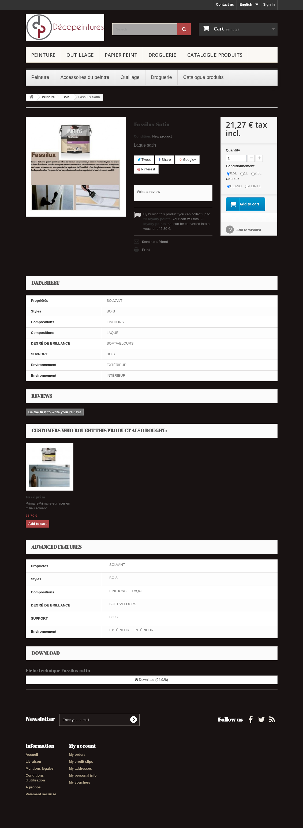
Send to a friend (155, 242)
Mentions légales (40, 768)
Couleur (233, 179)
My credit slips (81, 762)
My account (82, 746)
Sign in (269, 4)
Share (165, 160)
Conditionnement (241, 166)
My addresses (80, 768)
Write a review (148, 192)
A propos (33, 787)
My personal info (82, 775)
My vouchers (79, 782)
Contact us (225, 4)
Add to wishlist (248, 230)
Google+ (187, 160)
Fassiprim (35, 496)
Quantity (233, 150)
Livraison (33, 762)
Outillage (80, 55)
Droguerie (162, 55)
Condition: (142, 136)
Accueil (32, 755)
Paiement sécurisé (41, 794)
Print (146, 250)
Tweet (144, 160)
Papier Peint (121, 55)
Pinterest (146, 169)
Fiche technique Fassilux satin (58, 670)
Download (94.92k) (151, 680)
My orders (77, 755)
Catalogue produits (214, 55)
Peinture (43, 55)
